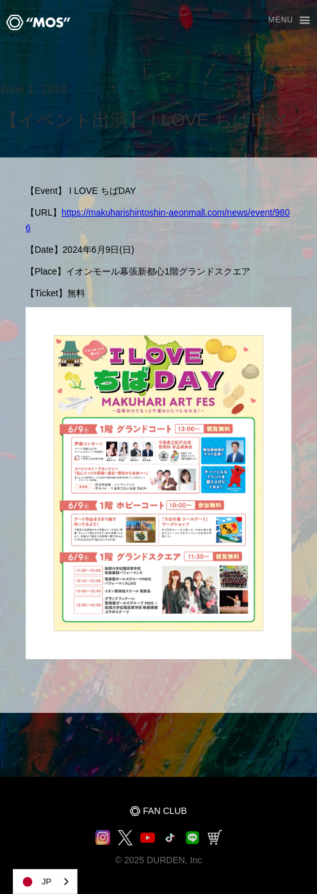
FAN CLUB (164, 811)
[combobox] (45, 881)
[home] (35, 22)
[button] (283, 21)
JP (35, 882)
